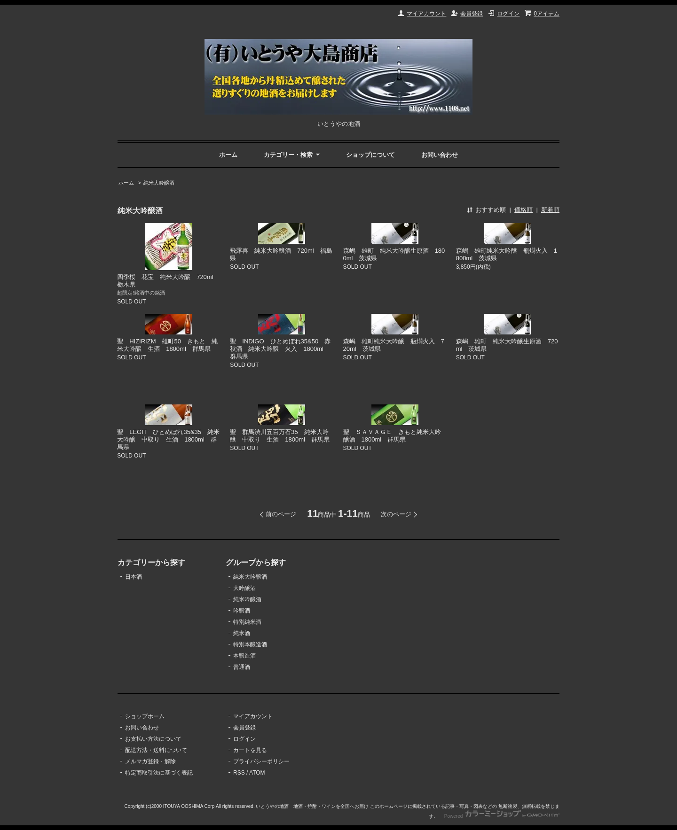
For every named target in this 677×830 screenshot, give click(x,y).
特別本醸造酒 (250, 644)
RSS (239, 772)
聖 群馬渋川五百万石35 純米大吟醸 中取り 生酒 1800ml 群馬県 (280, 435)
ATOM (257, 772)
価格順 (523, 209)
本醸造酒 (244, 655)
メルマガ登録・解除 (150, 761)
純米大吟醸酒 (158, 183)
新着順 (550, 209)
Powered (501, 816)
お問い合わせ (439, 154)
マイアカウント (426, 13)
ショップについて (370, 154)
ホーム (228, 154)
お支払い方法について (153, 739)
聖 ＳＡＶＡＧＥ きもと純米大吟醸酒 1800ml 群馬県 (392, 435)
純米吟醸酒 (247, 599)
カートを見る (250, 750)
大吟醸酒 (244, 588)
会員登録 (471, 13)
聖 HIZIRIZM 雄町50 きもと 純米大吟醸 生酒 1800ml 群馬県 (167, 345)
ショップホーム (145, 716)
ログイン (508, 13)
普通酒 (241, 667)
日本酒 (133, 577)
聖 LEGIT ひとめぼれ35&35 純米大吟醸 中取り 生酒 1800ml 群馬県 (168, 439)
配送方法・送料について (156, 750)
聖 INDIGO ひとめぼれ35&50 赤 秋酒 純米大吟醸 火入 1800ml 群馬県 (283, 349)
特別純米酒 (247, 622)
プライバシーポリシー (261, 761)
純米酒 (241, 633)
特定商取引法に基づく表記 (159, 772)
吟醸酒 (241, 610)
